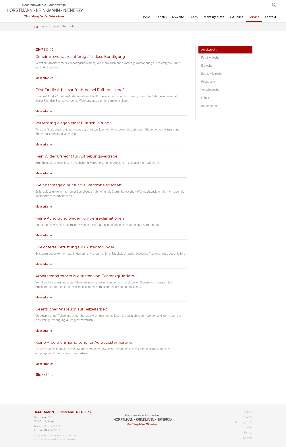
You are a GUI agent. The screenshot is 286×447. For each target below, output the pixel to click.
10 (51, 49)
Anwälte (178, 17)
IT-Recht (206, 97)
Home (146, 17)
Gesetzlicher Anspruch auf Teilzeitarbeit (71, 309)
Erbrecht (206, 65)
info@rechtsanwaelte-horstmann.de (55, 435)
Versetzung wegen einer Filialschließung (72, 123)
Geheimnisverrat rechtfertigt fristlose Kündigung (80, 56)
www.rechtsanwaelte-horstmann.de (54, 439)
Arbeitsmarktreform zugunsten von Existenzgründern (84, 276)
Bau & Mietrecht (211, 73)
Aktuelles (236, 17)
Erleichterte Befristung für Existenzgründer (74, 247)
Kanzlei (161, 17)
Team (193, 17)
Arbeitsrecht (68, 26)
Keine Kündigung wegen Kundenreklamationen (79, 218)
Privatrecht (208, 81)
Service (253, 17)
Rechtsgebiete (213, 17)
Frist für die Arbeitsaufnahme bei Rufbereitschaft (80, 90)
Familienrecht (210, 57)
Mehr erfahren (44, 78)
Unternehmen (209, 106)
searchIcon (274, 5)
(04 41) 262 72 (52, 426)
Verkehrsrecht (210, 89)
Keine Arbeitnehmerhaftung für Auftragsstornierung (83, 342)
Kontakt (270, 17)
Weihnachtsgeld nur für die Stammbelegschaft (78, 185)
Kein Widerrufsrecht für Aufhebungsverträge (76, 156)
